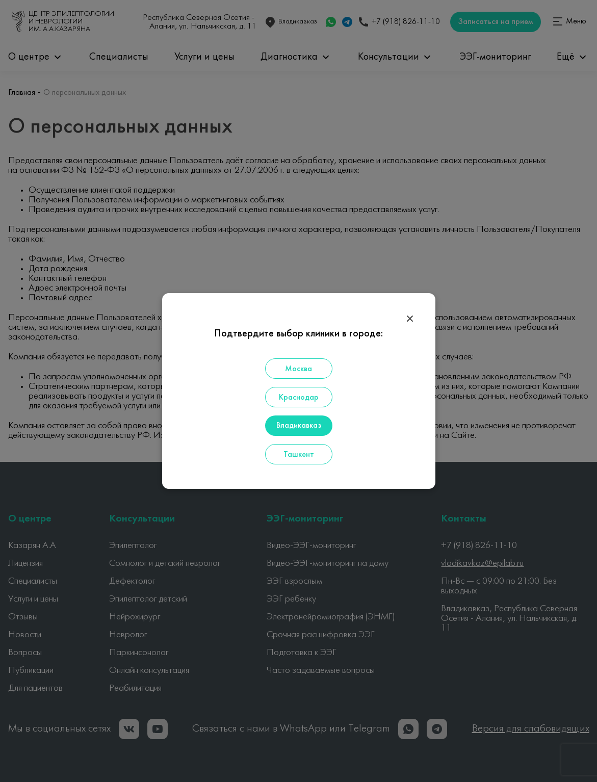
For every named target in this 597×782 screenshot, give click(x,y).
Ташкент (298, 455)
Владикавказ (298, 426)
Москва (298, 369)
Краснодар (299, 398)
